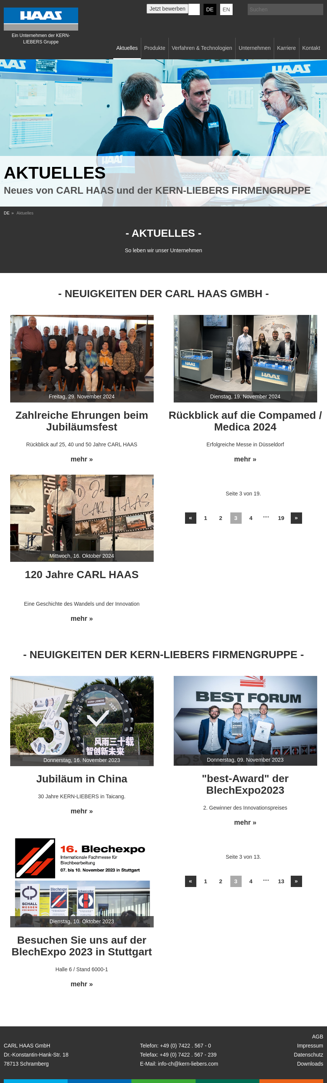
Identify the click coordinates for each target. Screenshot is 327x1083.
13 (281, 881)
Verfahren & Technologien (202, 48)
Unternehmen (255, 48)
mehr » (82, 459)
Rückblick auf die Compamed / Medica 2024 (245, 421)
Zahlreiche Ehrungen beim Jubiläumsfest (81, 421)
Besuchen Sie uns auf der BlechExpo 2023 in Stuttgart (82, 946)
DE (209, 9)
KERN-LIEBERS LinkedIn (194, 9)
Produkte (154, 48)
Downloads (310, 1064)
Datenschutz (308, 1055)
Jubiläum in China (81, 779)
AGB (317, 1037)
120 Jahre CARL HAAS (82, 574)
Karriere (286, 48)
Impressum (310, 1046)
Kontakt (311, 48)
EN (226, 9)
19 (281, 518)
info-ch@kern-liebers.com (188, 1064)
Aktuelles (127, 48)
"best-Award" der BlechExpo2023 (245, 784)
